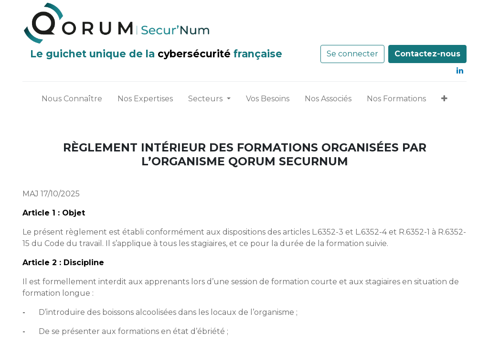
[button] (444, 101)
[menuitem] (72, 101)
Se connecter (352, 53)
